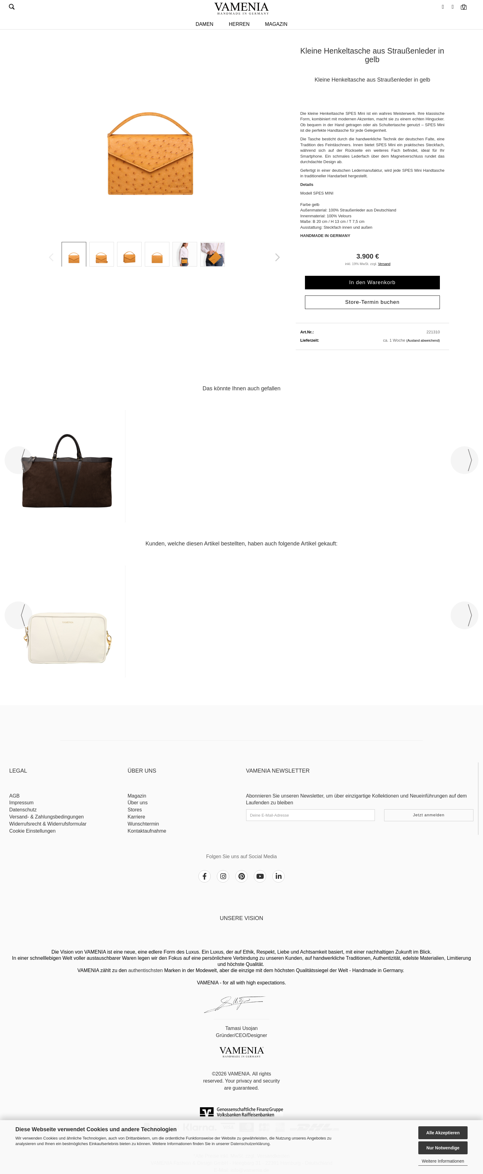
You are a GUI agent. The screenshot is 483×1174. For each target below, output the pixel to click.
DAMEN (204, 24)
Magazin (276, 24)
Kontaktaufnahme (147, 831)
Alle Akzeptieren (443, 1132)
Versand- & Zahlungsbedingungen (46, 816)
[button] (442, 4)
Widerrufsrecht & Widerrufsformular (48, 823)
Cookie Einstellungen (32, 831)
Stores (135, 809)
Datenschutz (23, 809)
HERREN (239, 24)
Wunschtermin (143, 823)
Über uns (138, 802)
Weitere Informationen (443, 1161)
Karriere (136, 816)
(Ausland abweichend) (423, 340)
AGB (14, 795)
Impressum (21, 802)
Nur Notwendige (442, 1147)
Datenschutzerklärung (250, 1143)
